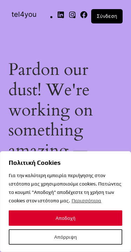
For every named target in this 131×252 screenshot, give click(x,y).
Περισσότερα (86, 200)
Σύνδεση (107, 16)
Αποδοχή (65, 218)
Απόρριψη (65, 237)
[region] (65, 201)
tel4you (24, 14)
